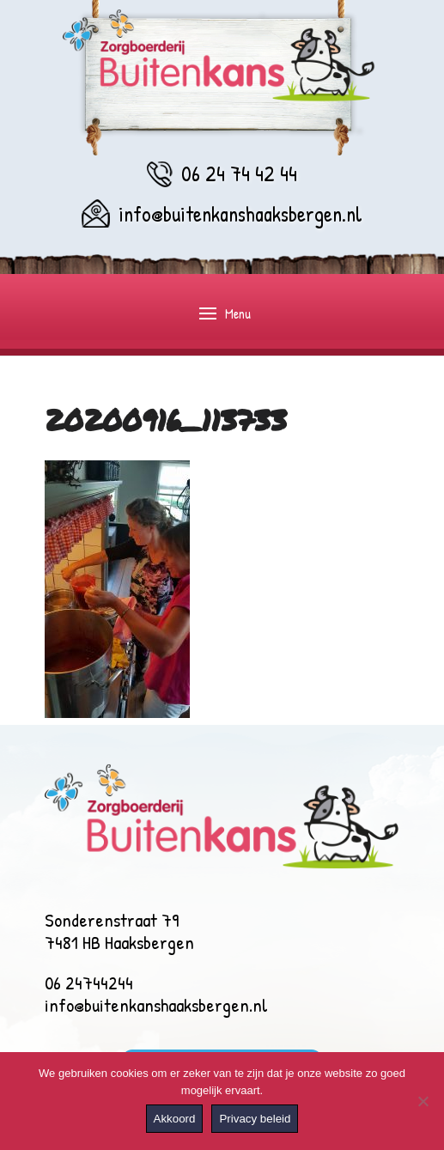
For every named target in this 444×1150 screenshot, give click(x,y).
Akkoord (175, 1118)
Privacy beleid (254, 1118)
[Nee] (422, 1101)
